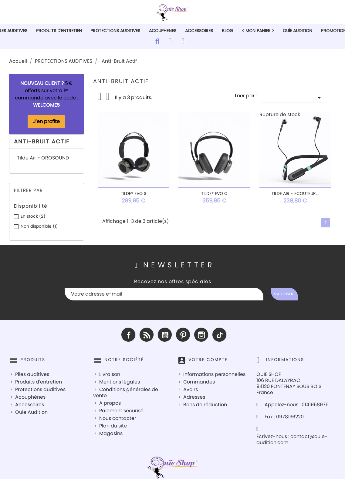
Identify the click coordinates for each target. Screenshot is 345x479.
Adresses (194, 397)
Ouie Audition (31, 412)
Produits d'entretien (38, 381)
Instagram (201, 335)
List (108, 98)
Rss (147, 335)
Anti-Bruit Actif (41, 141)
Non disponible (39, 226)
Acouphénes (30, 397)
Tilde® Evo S (133, 193)
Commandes (199, 381)
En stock (33, 216)
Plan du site (113, 425)
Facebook (128, 335)
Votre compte (208, 360)
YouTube (165, 335)
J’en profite (46, 121)
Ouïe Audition (297, 31)
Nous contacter (117, 418)
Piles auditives (32, 374)
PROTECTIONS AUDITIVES (115, 31)
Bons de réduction (205, 404)
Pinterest (183, 335)
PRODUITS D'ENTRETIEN (59, 31)
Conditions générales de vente (125, 392)
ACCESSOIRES (199, 31)
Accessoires (29, 404)
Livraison (109, 374)
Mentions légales (119, 381)
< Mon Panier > (258, 31)
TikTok (219, 335)
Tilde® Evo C (214, 193)
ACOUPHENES (162, 31)
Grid (100, 96)
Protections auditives (40, 389)
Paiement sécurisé (121, 410)
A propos (110, 403)
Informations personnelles (214, 374)
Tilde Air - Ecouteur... (295, 193)
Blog (227, 31)
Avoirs (190, 389)
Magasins (111, 433)
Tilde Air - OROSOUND (43, 158)
